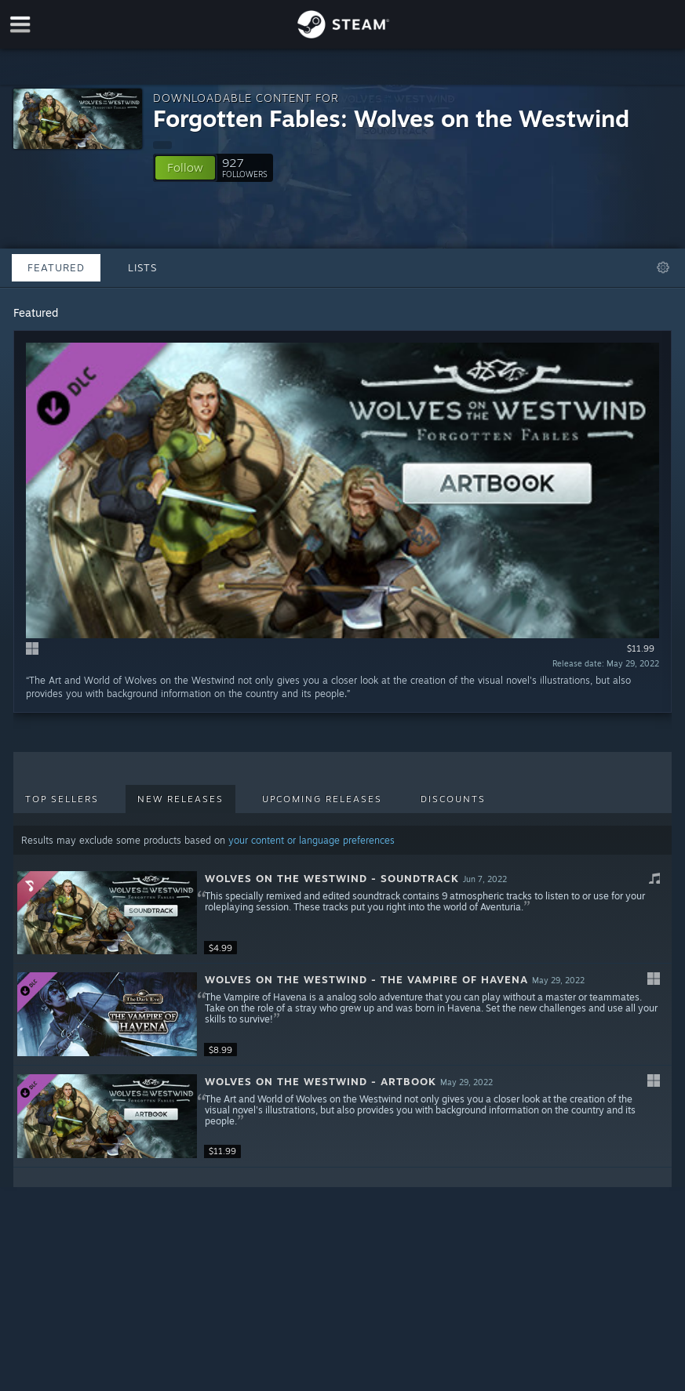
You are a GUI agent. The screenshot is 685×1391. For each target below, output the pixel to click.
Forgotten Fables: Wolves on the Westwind (391, 118)
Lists (142, 267)
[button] (185, 168)
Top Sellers (62, 799)
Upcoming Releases (322, 799)
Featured (56, 267)
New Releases (180, 799)
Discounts (453, 799)
